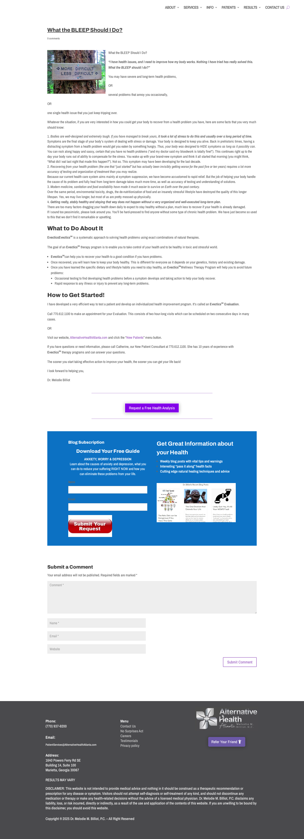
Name (71, 482)
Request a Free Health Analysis (152, 407)
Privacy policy (129, 745)
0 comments (53, 38)
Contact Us (274, 7)
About (170, 7)
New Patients (134, 337)
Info (209, 7)
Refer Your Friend (224, 741)
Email (71, 499)
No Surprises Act (131, 730)
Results (250, 7)
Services (191, 7)
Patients (229, 7)
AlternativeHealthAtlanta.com (88, 337)
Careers (125, 735)
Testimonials (129, 740)
